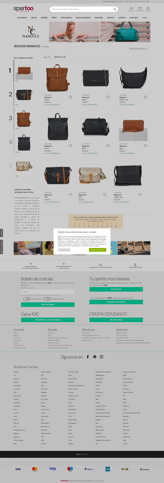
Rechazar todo (64, 250)
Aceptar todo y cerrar (98, 250)
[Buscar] (114, 9)
